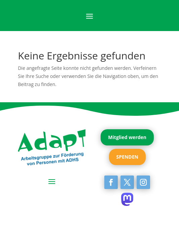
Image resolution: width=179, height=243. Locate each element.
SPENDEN (127, 157)
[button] (12, 231)
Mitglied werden (127, 137)
